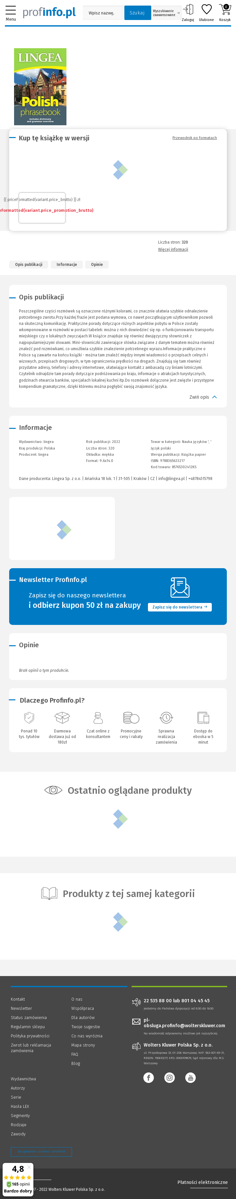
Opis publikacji (28, 264)
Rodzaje (19, 1124)
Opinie (97, 264)
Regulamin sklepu (28, 1026)
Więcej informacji (173, 249)
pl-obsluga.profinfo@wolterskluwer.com (184, 1023)
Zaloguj (188, 13)
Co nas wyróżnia (86, 1035)
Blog (75, 1063)
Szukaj (137, 13)
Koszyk (225, 13)
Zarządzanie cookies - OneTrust (41, 1151)
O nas (76, 999)
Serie (16, 1097)
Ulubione (206, 13)
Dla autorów (83, 1017)
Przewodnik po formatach (194, 137)
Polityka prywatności (30, 1035)
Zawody (18, 1133)
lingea (43, 454)
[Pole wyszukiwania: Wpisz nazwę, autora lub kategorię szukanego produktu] (102, 13)
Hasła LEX (20, 1106)
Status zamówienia (29, 1017)
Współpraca (82, 1008)
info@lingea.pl (171, 478)
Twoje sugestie (85, 1026)
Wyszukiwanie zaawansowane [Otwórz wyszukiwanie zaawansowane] (166, 13)
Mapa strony (83, 1045)
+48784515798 (200, 478)
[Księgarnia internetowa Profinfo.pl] (49, 12)
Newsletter (21, 1008)
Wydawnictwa (23, 1078)
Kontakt (18, 999)
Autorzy (18, 1088)
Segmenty (20, 1115)
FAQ (74, 1054)
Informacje (67, 264)
